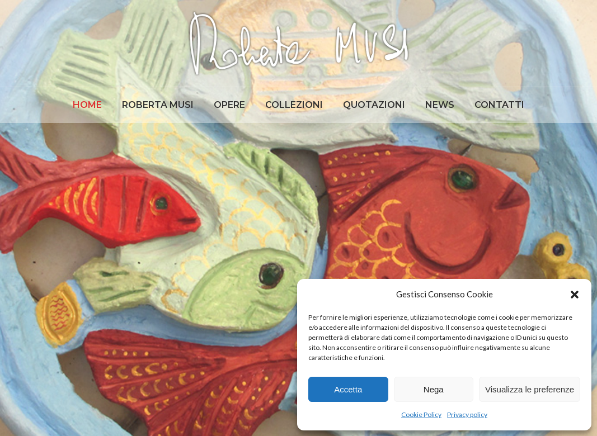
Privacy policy (467, 414)
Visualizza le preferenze (529, 389)
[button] (574, 294)
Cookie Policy (421, 414)
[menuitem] (87, 105)
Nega (434, 389)
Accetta (348, 389)
